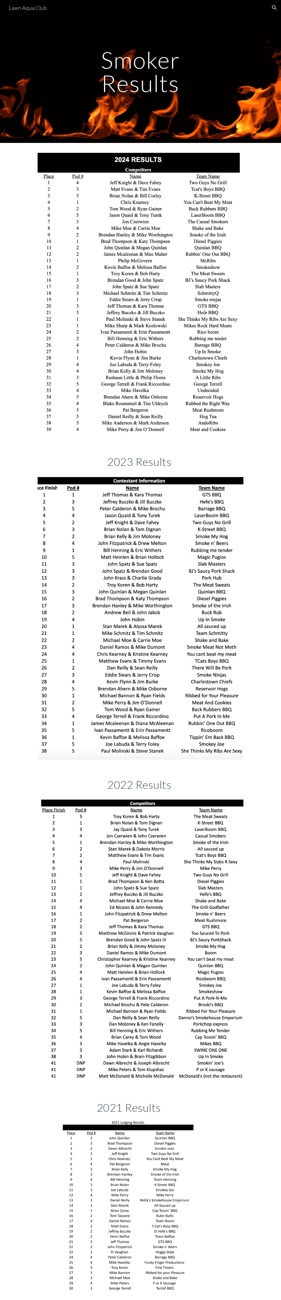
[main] (140, 71)
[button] (274, 7)
